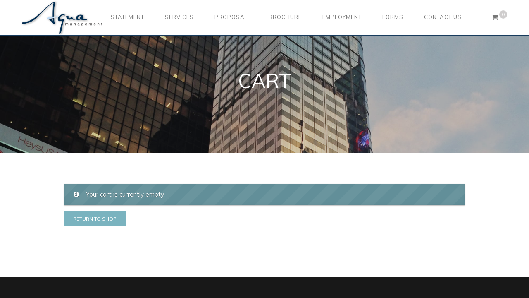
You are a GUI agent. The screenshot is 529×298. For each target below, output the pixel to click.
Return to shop (95, 219)
